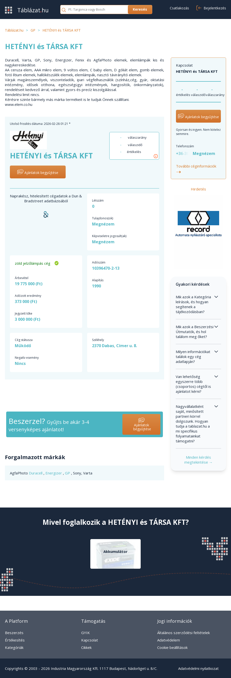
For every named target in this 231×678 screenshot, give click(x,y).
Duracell (36, 473)
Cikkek (86, 647)
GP (68, 473)
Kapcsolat (89, 640)
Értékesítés (15, 640)
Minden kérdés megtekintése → (198, 460)
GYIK (85, 632)
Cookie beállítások (172, 647)
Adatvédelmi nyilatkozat (198, 668)
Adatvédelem (168, 640)
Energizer (54, 473)
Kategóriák (14, 647)
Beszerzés (14, 632)
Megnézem (103, 224)
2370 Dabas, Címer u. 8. (114, 345)
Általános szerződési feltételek (183, 632)
